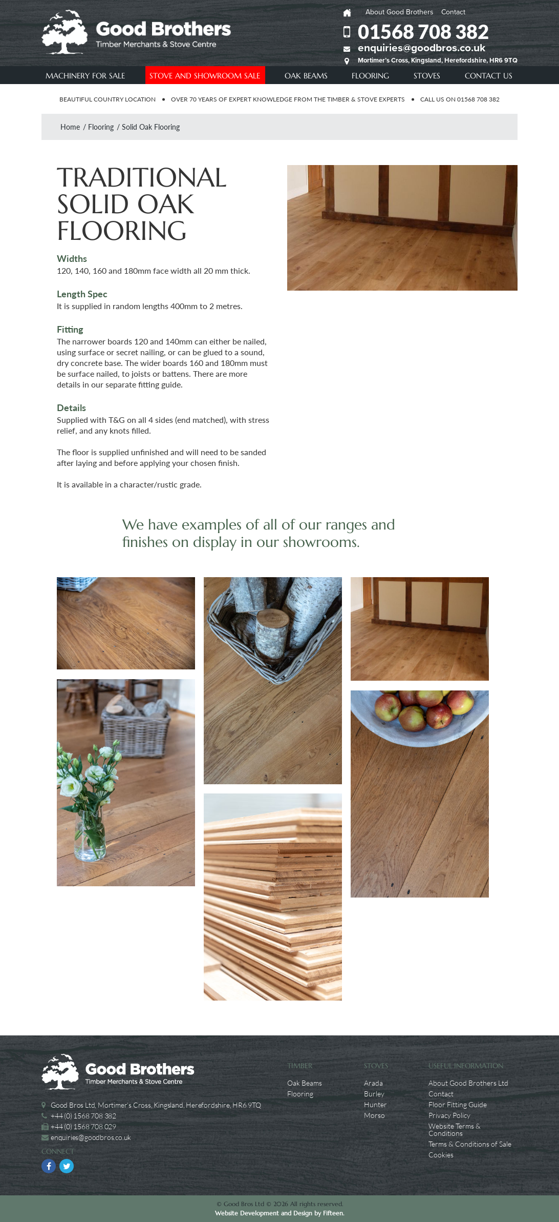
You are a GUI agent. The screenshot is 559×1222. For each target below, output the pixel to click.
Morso (374, 1115)
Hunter (375, 1104)
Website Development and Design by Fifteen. (279, 1213)
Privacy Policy (449, 1115)
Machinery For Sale (85, 75)
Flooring (370, 75)
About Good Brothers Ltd (468, 1083)
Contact (453, 12)
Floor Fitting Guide (457, 1104)
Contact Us (488, 75)
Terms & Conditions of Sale (469, 1144)
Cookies (441, 1154)
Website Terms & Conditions (454, 1130)
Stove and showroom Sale (204, 75)
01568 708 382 (423, 31)
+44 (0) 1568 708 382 (83, 1115)
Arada (373, 1083)
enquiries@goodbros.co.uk (421, 48)
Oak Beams (306, 75)
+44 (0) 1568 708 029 (83, 1126)
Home (70, 127)
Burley (374, 1093)
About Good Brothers (399, 12)
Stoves (427, 75)
